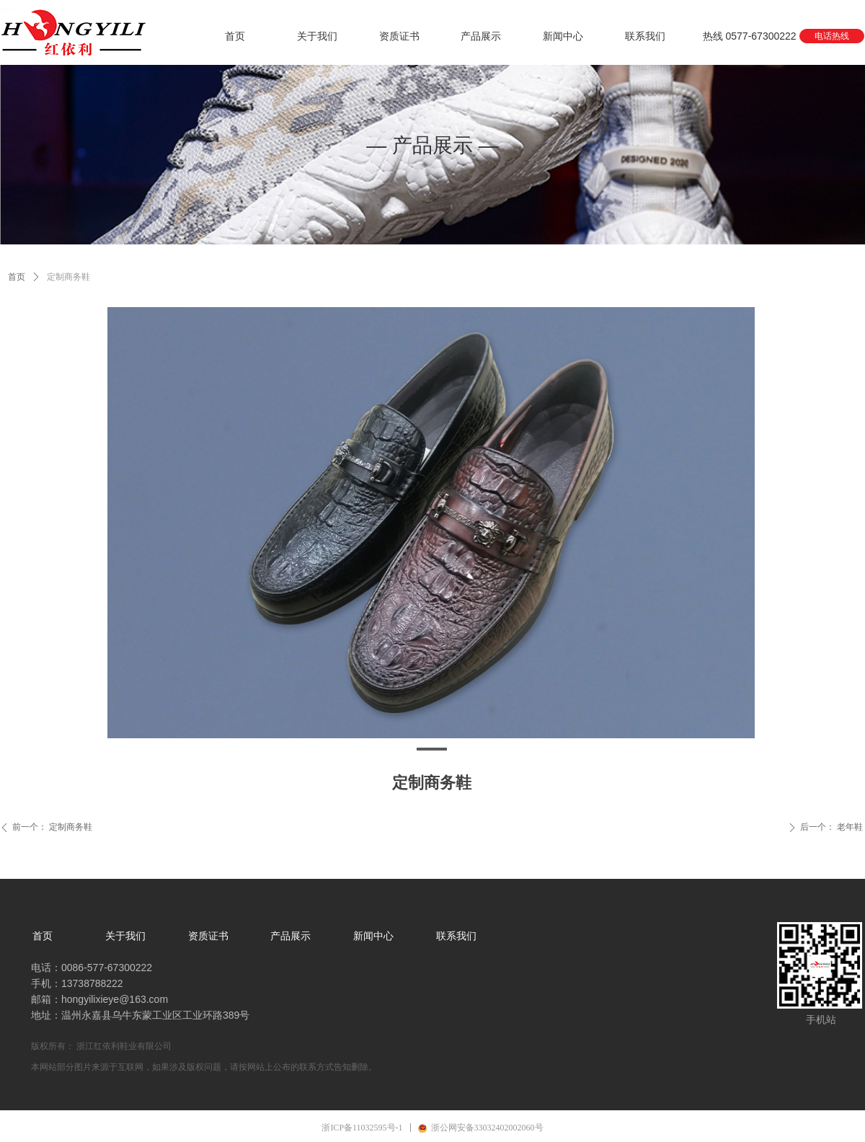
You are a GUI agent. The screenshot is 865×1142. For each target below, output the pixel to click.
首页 (16, 277)
